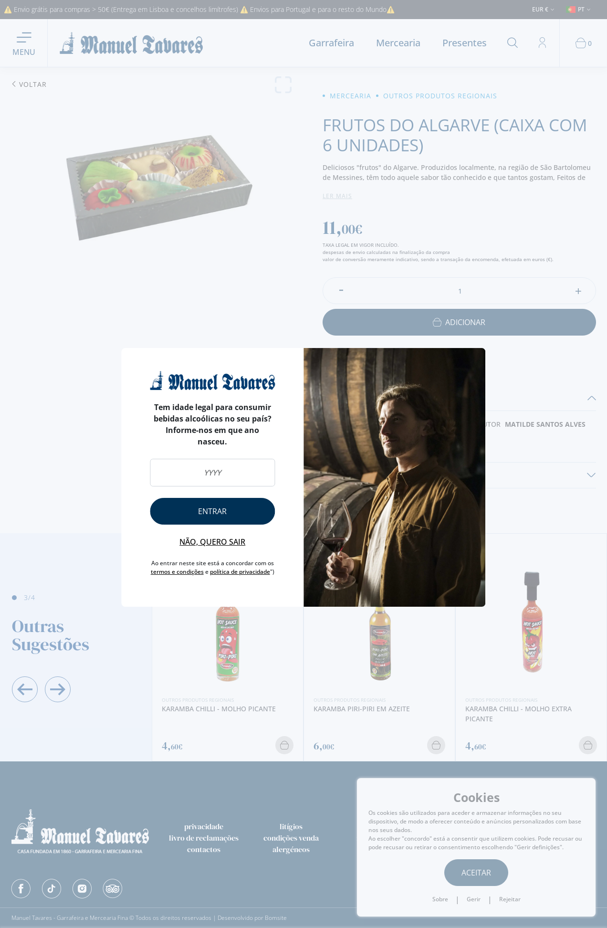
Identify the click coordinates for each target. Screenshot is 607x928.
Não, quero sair (212, 542)
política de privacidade (240, 572)
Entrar (212, 511)
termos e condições (177, 572)
